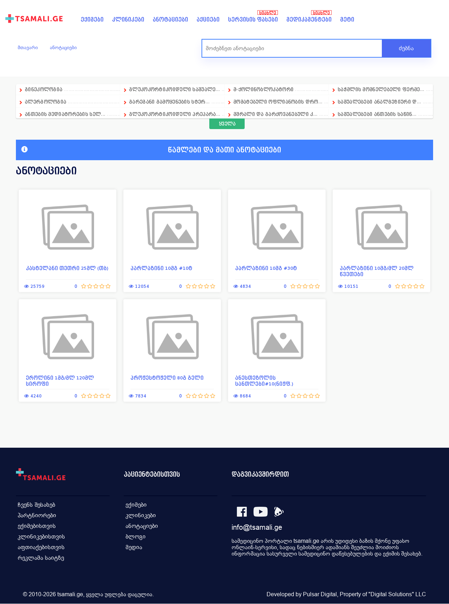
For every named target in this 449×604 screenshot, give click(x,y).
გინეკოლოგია (43, 89)
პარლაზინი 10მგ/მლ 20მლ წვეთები (377, 271)
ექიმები (92, 20)
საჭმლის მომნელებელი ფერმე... (381, 89)
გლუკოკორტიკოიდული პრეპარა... (174, 114)
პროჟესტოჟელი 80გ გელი (167, 378)
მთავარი (28, 47)
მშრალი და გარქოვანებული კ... (275, 114)
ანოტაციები (170, 20)
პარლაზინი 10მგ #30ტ (266, 268)
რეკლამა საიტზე (41, 557)
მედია (134, 547)
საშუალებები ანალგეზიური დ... (379, 101)
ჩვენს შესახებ (36, 504)
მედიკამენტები (309, 20)
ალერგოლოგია (46, 101)
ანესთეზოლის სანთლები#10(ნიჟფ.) (264, 381)
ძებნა (406, 48)
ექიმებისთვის (37, 526)
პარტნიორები (37, 515)
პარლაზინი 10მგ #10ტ (161, 268)
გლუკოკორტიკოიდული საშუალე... (174, 89)
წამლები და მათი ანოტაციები (151, 150)
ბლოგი (136, 536)
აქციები (208, 20)
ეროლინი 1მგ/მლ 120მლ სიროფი (60, 381)
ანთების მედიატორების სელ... (65, 114)
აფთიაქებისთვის (41, 547)
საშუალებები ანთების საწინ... (377, 114)
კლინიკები (128, 20)
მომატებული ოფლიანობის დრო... (277, 101)
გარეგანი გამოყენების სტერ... (169, 101)
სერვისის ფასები (253, 20)
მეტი (347, 20)
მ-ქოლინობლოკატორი (263, 89)
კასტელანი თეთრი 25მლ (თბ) (67, 268)
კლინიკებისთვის (41, 536)
